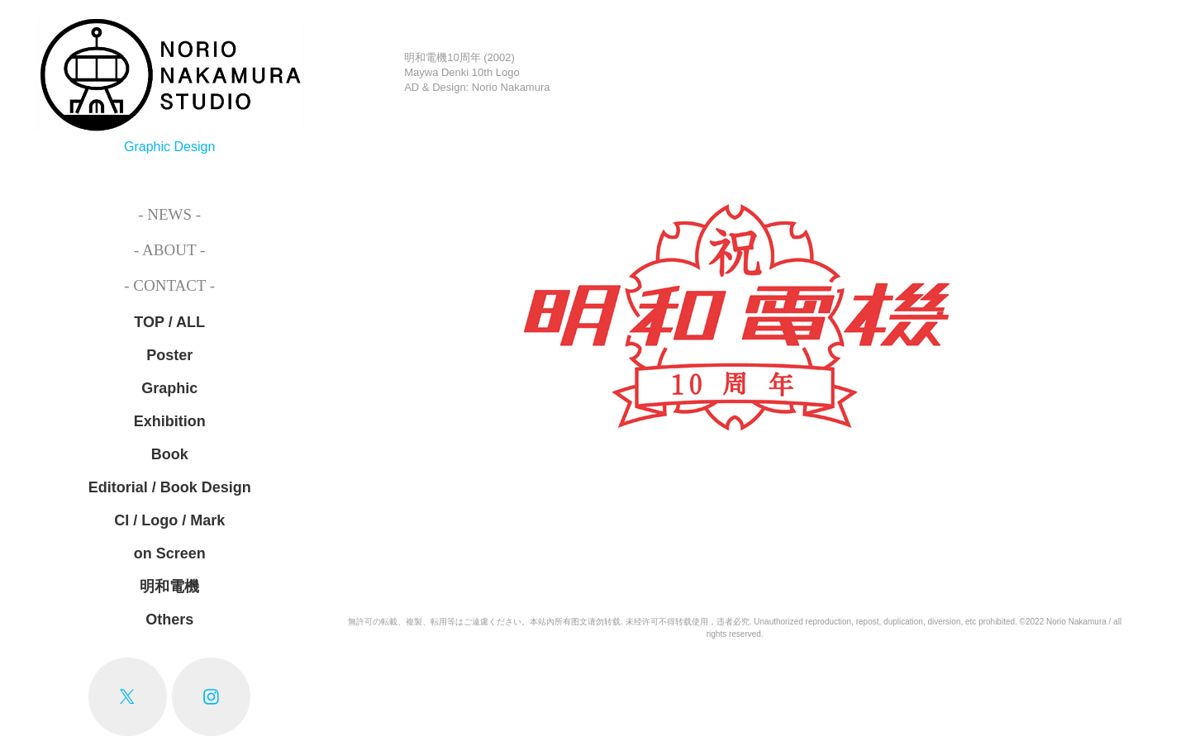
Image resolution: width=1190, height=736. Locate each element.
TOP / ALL (169, 322)
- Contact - (169, 285)
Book (169, 454)
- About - (169, 250)
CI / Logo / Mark (169, 520)
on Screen (170, 553)
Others (169, 619)
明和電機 (169, 586)
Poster (169, 355)
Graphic (169, 388)
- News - (169, 214)
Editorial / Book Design (169, 487)
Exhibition (170, 421)
